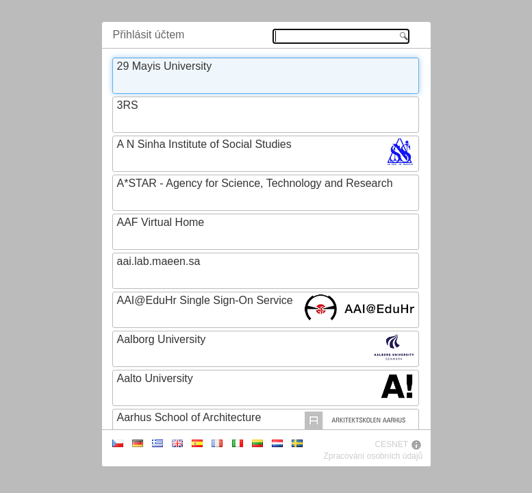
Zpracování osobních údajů (372, 456)
